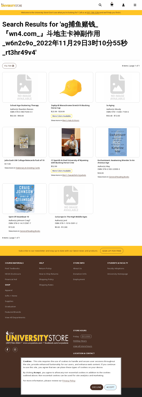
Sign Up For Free (112, 250)
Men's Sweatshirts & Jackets (74, 175)
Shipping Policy (46, 279)
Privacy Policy (68, 380)
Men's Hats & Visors (70, 120)
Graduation (10, 306)
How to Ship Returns (49, 274)
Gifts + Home (11, 295)
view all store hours (82, 346)
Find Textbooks (12, 268)
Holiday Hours (80, 341)
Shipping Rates (46, 285)
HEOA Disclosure (13, 274)
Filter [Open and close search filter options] (9, 65)
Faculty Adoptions (123, 268)
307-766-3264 (93, 12)
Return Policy (45, 268)
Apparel (9, 290)
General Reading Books (119, 177)
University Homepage (123, 273)
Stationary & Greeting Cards (28, 168)
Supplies (9, 301)
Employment (79, 279)
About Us (77, 268)
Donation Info (80, 274)
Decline (96, 387)
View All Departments (15, 317)
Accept (111, 387)
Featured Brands (13, 312)
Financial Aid (11, 279)
